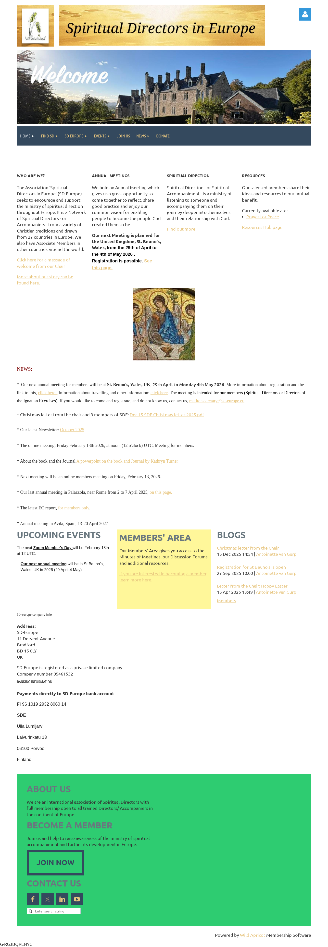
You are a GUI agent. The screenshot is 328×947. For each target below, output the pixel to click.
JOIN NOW (55, 862)
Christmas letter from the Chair (248, 547)
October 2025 (72, 429)
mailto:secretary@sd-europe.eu (216, 400)
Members (226, 600)
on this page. (161, 492)
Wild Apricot (252, 934)
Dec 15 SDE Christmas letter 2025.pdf (167, 414)
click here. (47, 392)
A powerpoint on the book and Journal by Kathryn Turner (127, 461)
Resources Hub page (262, 227)
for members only (73, 507)
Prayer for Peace (262, 216)
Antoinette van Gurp (276, 553)
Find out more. (181, 228)
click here (159, 392)
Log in (305, 14)
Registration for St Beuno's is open (251, 566)
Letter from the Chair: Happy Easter (252, 585)
